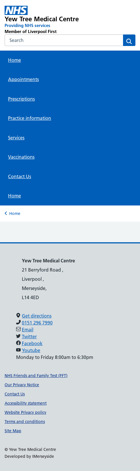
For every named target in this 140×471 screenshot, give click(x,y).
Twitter (29, 336)
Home (14, 60)
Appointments (23, 79)
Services (16, 138)
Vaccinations (21, 157)
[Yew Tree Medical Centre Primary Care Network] (44, 20)
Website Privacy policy (25, 412)
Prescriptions (21, 99)
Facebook (32, 343)
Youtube (31, 350)
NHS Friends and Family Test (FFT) (36, 375)
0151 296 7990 (37, 323)
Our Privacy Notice (22, 384)
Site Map (13, 430)
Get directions (36, 316)
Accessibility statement (26, 403)
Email (27, 329)
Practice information (29, 118)
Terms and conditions (25, 421)
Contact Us (19, 176)
